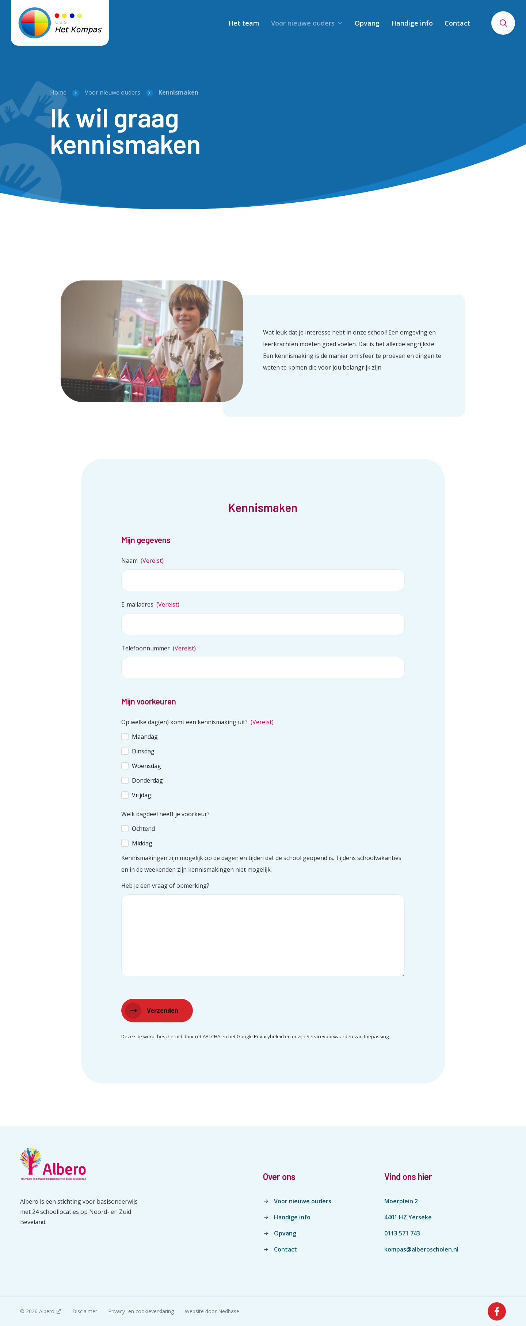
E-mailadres (150, 604)
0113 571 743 (402, 1233)
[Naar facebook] (497, 1311)
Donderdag (147, 780)
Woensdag (146, 766)
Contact (457, 23)
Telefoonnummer (158, 648)
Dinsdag (143, 751)
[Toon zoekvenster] (503, 23)
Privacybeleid (269, 1036)
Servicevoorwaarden (329, 1036)
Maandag (145, 737)
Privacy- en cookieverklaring (141, 1311)
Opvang (367, 23)
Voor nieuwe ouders (303, 23)
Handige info (412, 23)
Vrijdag (141, 795)
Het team (243, 23)
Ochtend (143, 829)
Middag (142, 843)
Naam (142, 561)
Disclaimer (84, 1311)
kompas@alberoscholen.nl (421, 1249)
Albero (46, 1311)
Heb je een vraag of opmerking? (165, 886)
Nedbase (228, 1311)
